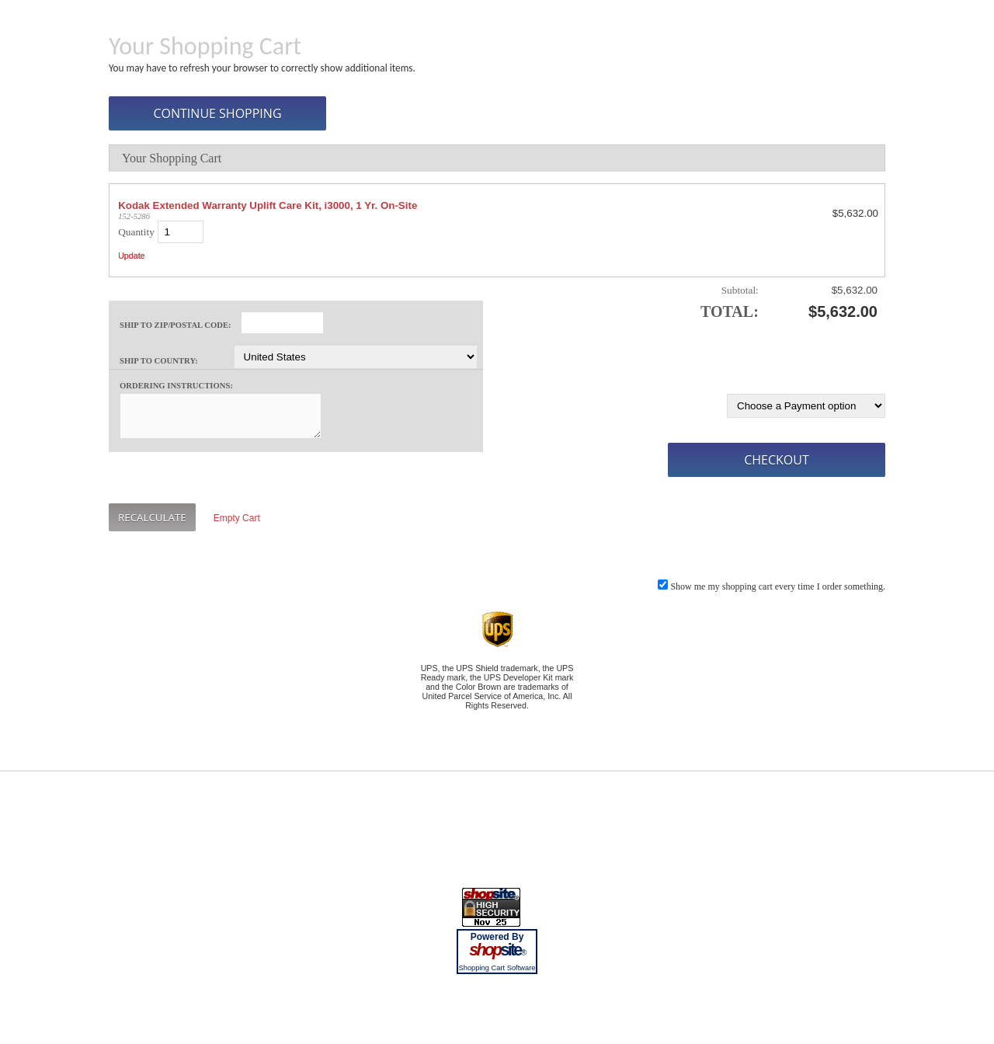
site (497, 950)
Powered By (497, 936)
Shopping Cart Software (496, 968)
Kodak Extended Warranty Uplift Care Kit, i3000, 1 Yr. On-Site (267, 205)
